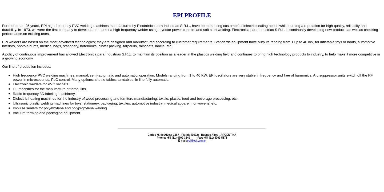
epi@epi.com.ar (196, 140)
